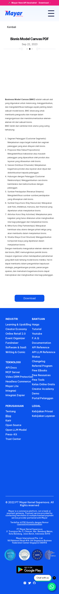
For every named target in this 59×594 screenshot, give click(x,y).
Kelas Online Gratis (43, 384)
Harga (35, 324)
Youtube (37, 333)
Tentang (11, 411)
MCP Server (13, 372)
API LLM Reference (43, 352)
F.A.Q (35, 338)
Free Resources (41, 375)
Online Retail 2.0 (16, 333)
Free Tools (38, 379)
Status (36, 356)
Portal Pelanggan (42, 398)
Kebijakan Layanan (43, 415)
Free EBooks (40, 370)
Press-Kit (11, 434)
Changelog (38, 361)
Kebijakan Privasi (42, 411)
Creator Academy (43, 388)
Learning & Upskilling (18, 324)
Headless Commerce (18, 381)
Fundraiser (12, 342)
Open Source (13, 425)
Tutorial (36, 329)
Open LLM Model (16, 429)
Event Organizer (15, 338)
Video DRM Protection (19, 376)
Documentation (41, 342)
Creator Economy (16, 329)
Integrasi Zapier (15, 395)
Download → (45, 3)
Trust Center (13, 439)
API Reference (40, 347)
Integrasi (11, 390)
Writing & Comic (15, 352)
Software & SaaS (16, 347)
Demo (35, 393)
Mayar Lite (12, 386)
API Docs (11, 367)
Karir (8, 420)
